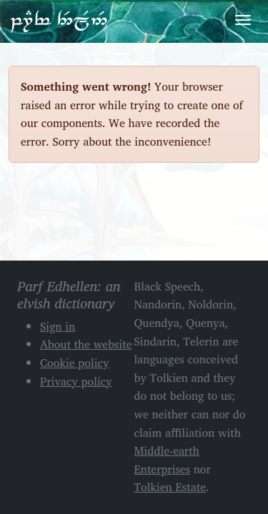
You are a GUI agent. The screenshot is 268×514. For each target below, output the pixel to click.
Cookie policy (74, 362)
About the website (86, 344)
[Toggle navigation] (243, 20)
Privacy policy (76, 381)
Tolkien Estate (170, 487)
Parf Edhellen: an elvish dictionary (59, 21)
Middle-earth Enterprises (167, 459)
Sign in (57, 326)
